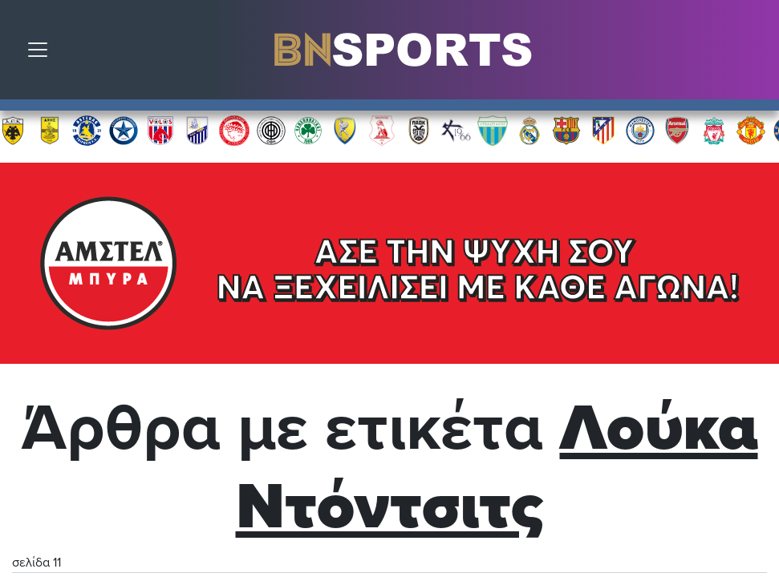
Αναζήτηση (755, 54)
